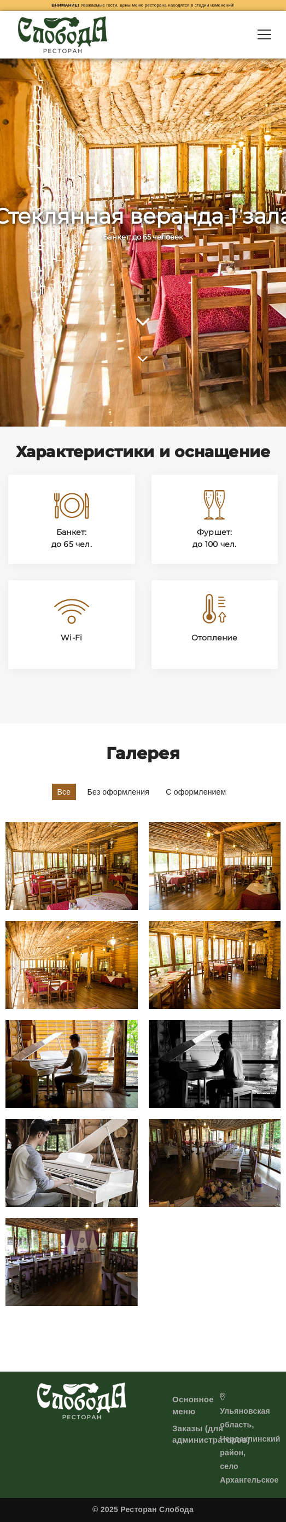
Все (64, 792)
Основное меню (193, 1405)
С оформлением (196, 792)
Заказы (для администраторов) (211, 1434)
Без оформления (118, 792)
